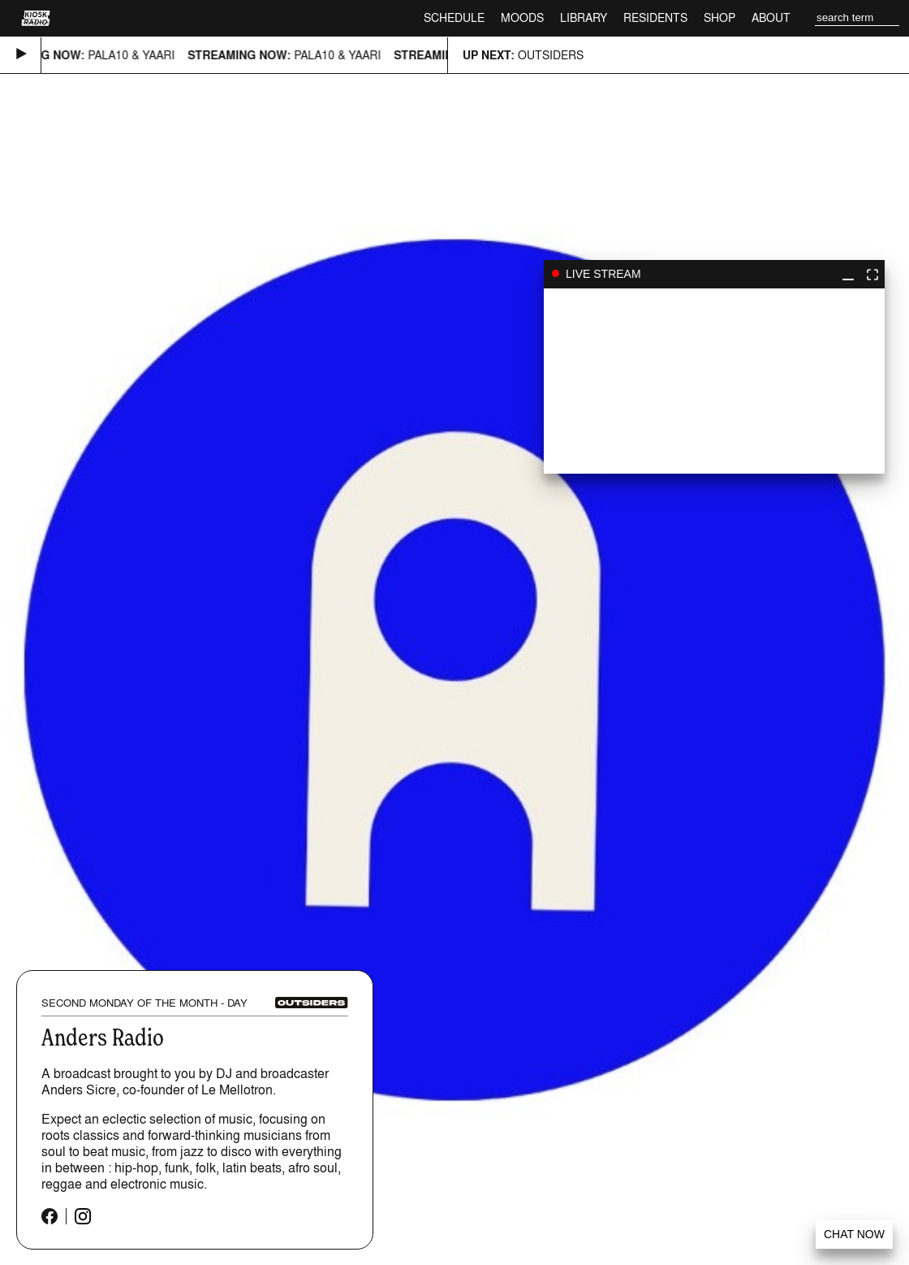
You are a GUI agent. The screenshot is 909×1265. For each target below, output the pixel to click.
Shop (719, 17)
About (771, 17)
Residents (655, 17)
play (714, 381)
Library (583, 17)
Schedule (454, 17)
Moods (522, 17)
